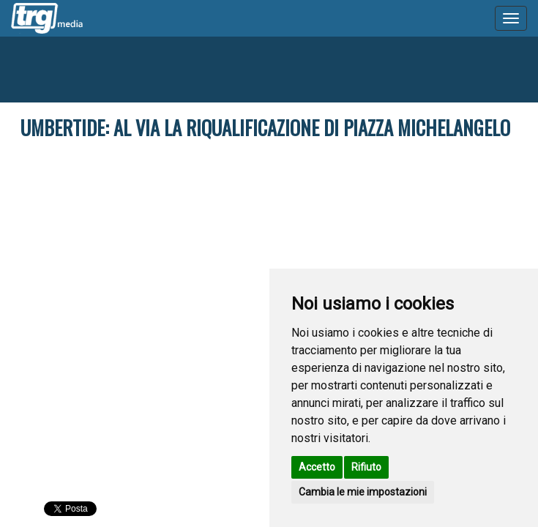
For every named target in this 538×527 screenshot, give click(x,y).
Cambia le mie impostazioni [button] (363, 492)
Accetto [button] (317, 467)
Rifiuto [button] (366, 467)
